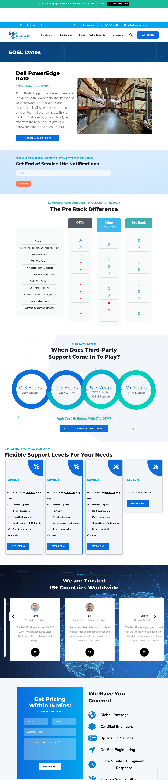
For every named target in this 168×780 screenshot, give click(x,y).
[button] (82, 655)
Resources (117, 21)
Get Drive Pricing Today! (118, 4)
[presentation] (13, 605)
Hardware (46, 21)
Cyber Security (97, 21)
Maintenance (66, 21)
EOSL (82, 21)
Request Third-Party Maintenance (84, 417)
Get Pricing (147, 20)
